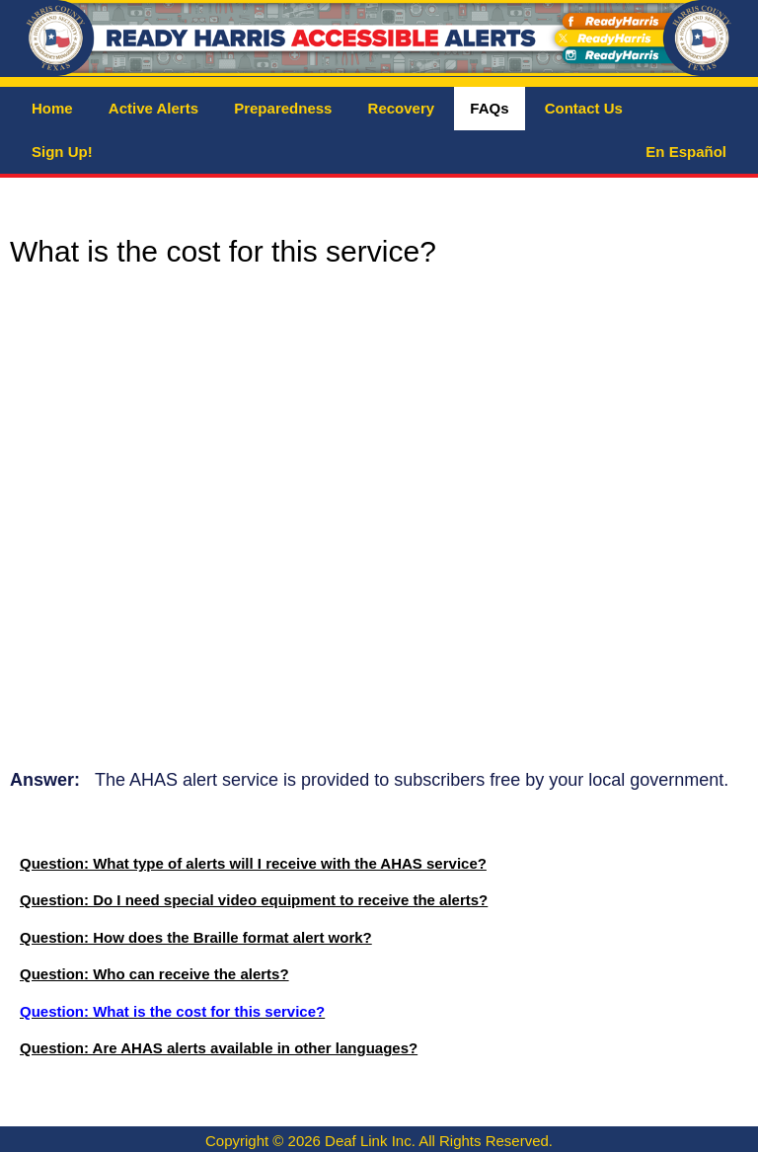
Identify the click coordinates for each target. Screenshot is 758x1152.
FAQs (489, 108)
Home (52, 108)
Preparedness (283, 108)
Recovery (401, 108)
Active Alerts (153, 108)
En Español (685, 151)
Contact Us (584, 108)
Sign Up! (62, 151)
